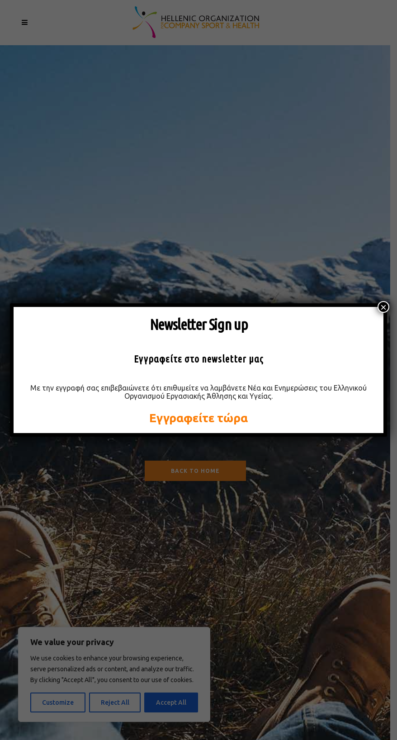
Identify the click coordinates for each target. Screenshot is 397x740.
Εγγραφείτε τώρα (198, 417)
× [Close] (383, 307)
